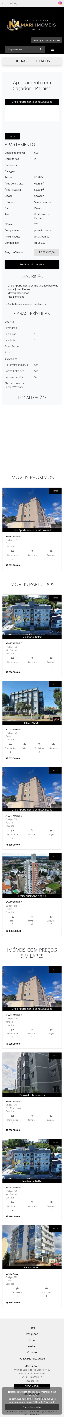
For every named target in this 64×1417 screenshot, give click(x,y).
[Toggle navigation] (52, 49)
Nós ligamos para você (46, 40)
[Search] (25, 49)
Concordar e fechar (32, 1407)
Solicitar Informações (32, 264)
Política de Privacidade (44, 1402)
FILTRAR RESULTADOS (32, 61)
